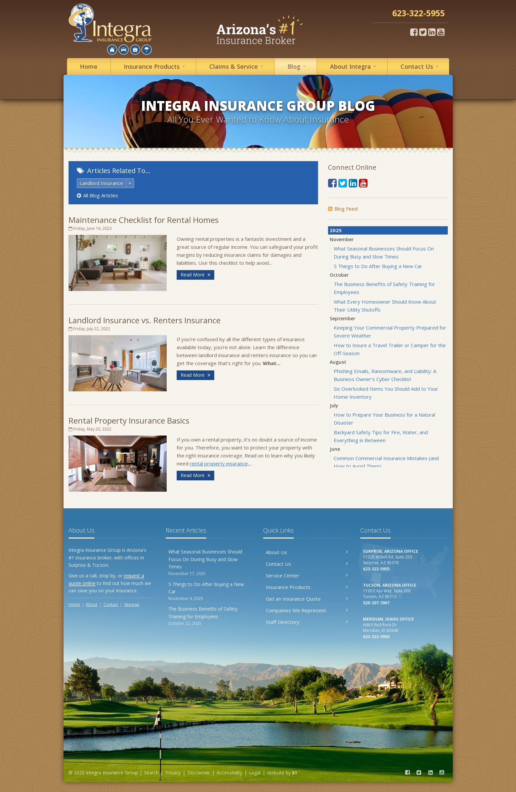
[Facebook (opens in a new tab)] (414, 32)
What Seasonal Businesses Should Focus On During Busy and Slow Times (209, 562)
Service (237, 66)
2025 (336, 230)
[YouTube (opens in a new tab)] (440, 32)
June (335, 449)
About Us (307, 552)
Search (151, 772)
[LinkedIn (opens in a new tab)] (431, 32)
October (339, 275)
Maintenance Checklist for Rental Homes (144, 219)
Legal (254, 772)
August (338, 362)
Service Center (307, 575)
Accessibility (229, 772)
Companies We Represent (307, 610)
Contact (420, 66)
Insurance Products (307, 587)
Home (88, 66)
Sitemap (131, 604)
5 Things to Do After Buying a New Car (378, 266)
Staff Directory (307, 622)
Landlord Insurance (101, 183)
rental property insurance (219, 463)
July (334, 405)
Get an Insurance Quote (307, 598)
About (354, 66)
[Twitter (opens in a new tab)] (423, 32)
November (342, 239)
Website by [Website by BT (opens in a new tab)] (282, 772)
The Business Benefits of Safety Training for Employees (209, 616)
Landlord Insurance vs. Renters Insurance (145, 320)
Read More (195, 274)
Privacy (173, 772)
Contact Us (307, 563)
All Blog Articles (97, 195)
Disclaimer (198, 772)
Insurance (155, 66)
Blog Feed (343, 208)
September (342, 318)
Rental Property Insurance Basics (129, 420)
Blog (297, 66)
